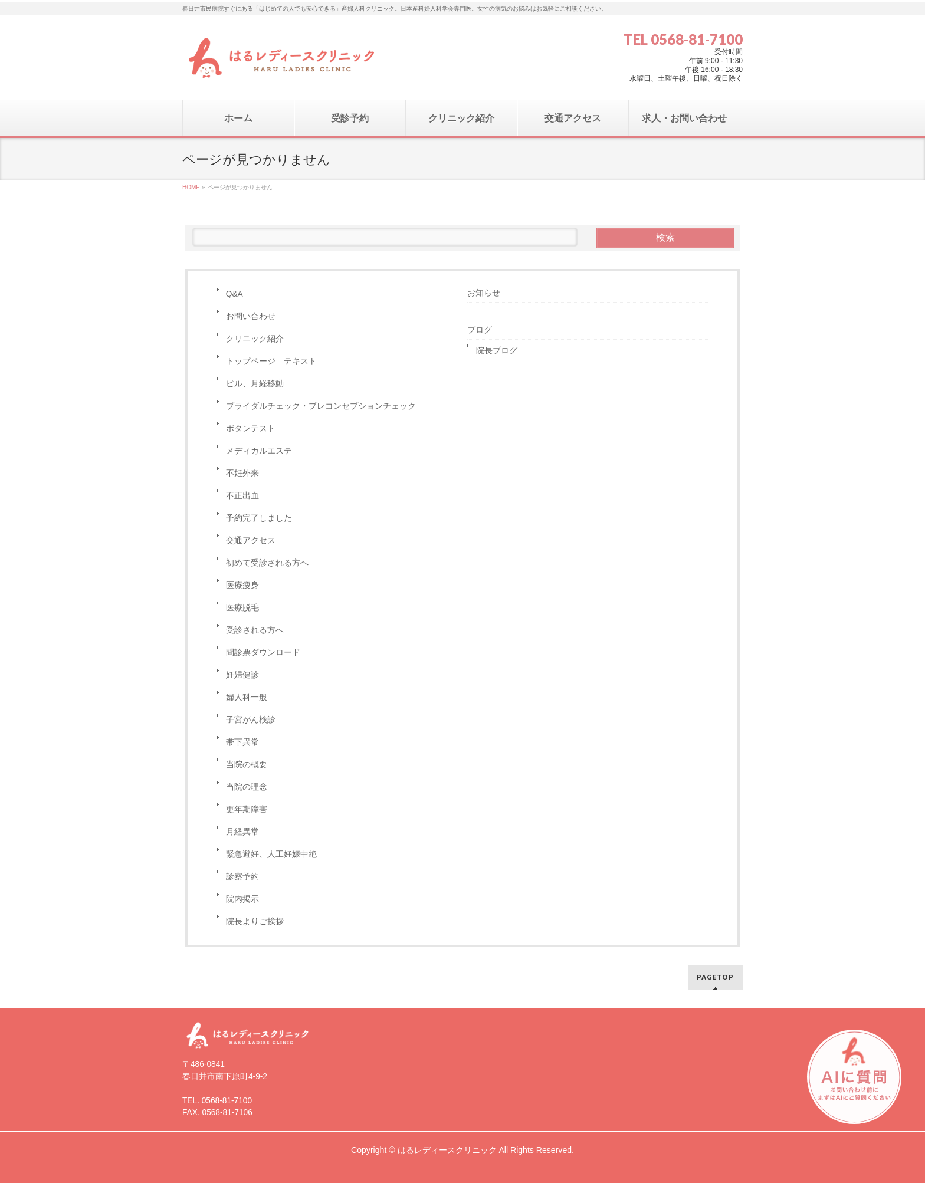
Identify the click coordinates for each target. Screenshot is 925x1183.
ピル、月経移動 (255, 383)
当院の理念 (246, 787)
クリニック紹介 (255, 338)
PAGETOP (715, 977)
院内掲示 (242, 899)
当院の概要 (246, 764)
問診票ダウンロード (263, 652)
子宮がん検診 (250, 719)
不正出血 (242, 495)
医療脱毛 (242, 607)
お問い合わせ (250, 316)
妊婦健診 (242, 675)
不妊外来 (242, 473)
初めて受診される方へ (267, 562)
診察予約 (242, 876)
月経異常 (242, 831)
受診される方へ (255, 630)
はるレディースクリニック (447, 1150)
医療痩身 (242, 585)
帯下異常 (242, 742)
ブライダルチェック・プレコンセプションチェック (321, 406)
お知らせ (483, 292)
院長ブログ (496, 350)
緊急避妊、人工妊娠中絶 (271, 854)
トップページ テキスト (271, 361)
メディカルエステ (259, 450)
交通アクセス (250, 540)
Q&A (234, 294)
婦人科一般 (246, 697)
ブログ (479, 329)
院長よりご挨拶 (255, 921)
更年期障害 (246, 809)
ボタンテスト (250, 428)
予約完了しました (259, 518)
